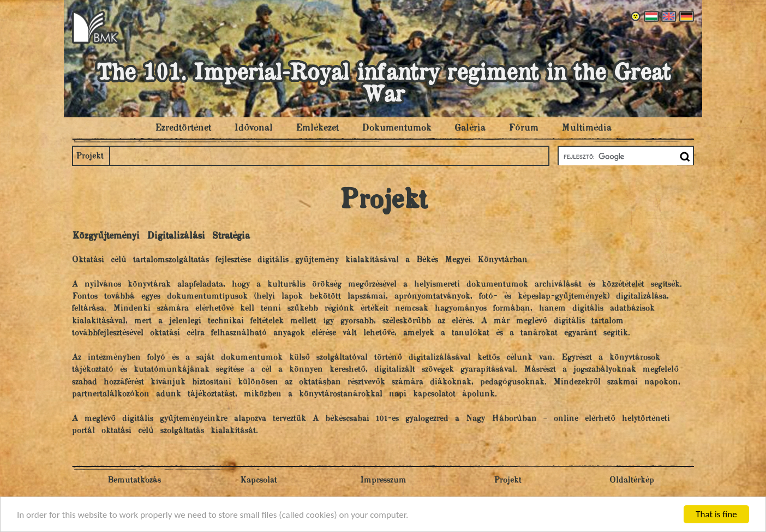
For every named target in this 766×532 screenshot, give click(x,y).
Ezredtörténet (183, 128)
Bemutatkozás (134, 480)
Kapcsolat (258, 480)
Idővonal (253, 128)
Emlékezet (317, 128)
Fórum (523, 128)
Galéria (470, 128)
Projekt (90, 156)
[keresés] (617, 157)
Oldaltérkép (631, 480)
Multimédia (586, 128)
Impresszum (383, 480)
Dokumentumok (397, 128)
